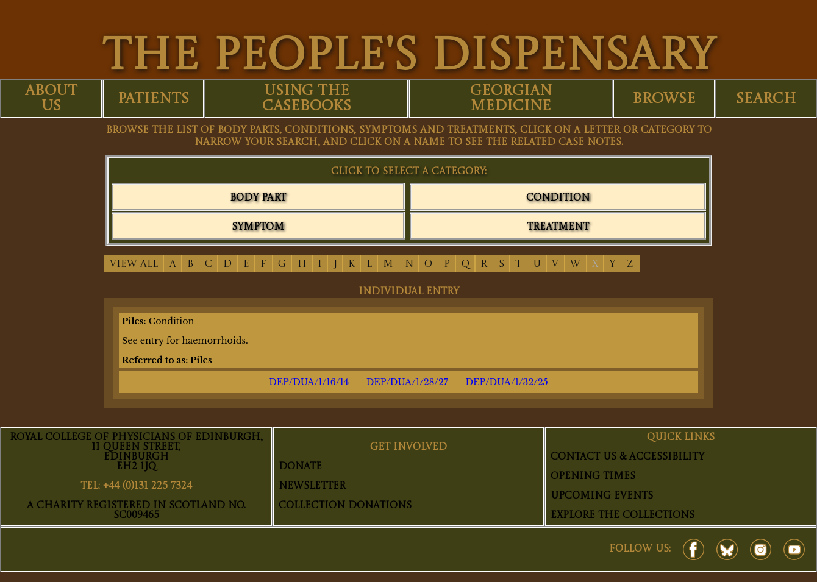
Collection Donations (345, 506)
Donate (300, 467)
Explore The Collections (622, 515)
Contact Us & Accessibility (627, 457)
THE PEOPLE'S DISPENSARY (408, 57)
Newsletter (312, 486)
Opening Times (593, 476)
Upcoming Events (602, 496)
